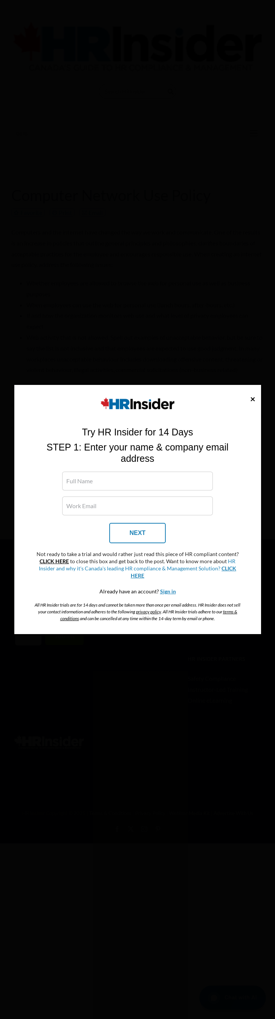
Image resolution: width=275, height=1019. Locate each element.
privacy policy (148, 611)
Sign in (168, 591)
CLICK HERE (54, 561)
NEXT (138, 533)
